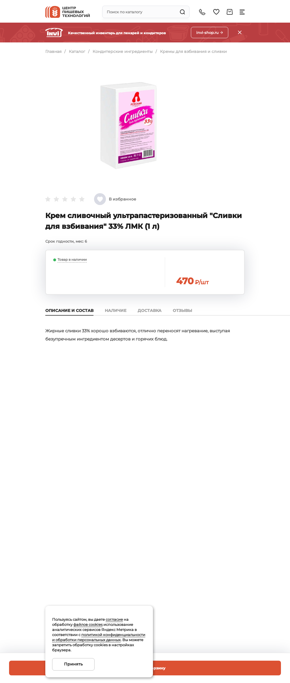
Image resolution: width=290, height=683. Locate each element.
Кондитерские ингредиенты (123, 51)
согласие (114, 619)
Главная (53, 51)
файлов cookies (88, 624)
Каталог (77, 51)
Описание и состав (69, 310)
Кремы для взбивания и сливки (193, 51)
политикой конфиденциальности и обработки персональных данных (98, 637)
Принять (73, 664)
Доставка (149, 310)
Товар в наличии (72, 259)
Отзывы (182, 310)
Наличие (115, 310)
